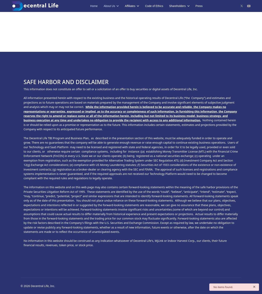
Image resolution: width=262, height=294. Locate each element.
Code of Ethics (154, 6)
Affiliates (130, 6)
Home (94, 6)
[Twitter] (241, 6)
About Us (109, 6)
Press (199, 6)
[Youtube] (249, 6)
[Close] (254, 287)
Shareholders (177, 6)
